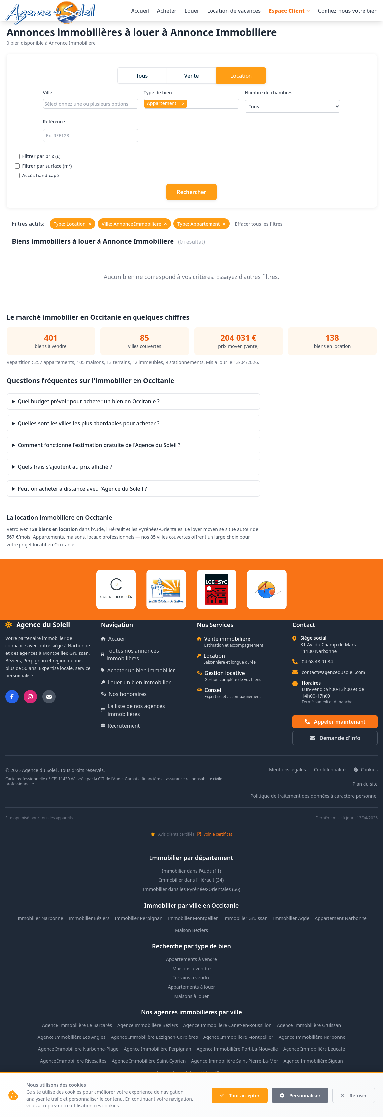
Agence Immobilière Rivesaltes (73, 1061)
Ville (90, 101)
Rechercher (191, 192)
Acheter (167, 10)
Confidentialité (330, 769)
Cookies (366, 769)
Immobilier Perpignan (138, 918)
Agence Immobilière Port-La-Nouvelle (237, 1049)
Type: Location (72, 224)
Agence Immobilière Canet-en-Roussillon (227, 1025)
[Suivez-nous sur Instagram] (30, 696)
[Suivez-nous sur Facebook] (12, 696)
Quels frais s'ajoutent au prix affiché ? (65, 466)
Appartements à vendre (191, 959)
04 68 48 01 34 (317, 661)
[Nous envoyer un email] (49, 696)
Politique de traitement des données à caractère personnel (314, 796)
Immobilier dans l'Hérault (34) (191, 880)
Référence (90, 130)
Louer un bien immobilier (136, 682)
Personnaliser (300, 1095)
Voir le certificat (214, 834)
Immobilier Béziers (89, 918)
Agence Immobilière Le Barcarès (77, 1025)
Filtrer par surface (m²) (43, 166)
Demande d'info (335, 738)
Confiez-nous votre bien (348, 10)
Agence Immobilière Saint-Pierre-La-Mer (234, 1061)
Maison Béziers (191, 930)
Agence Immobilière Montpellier (238, 1037)
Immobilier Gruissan (245, 918)
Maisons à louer (191, 996)
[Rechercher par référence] (90, 135)
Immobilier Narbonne (39, 918)
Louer (191, 10)
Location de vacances (234, 10)
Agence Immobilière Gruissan (309, 1025)
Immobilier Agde (291, 918)
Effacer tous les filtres (259, 224)
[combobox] (90, 104)
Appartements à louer (191, 987)
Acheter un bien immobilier (138, 670)
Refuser (354, 1095)
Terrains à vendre (192, 977)
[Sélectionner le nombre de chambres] (292, 106)
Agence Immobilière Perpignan (157, 1049)
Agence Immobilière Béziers (147, 1025)
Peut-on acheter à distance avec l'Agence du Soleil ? (82, 488)
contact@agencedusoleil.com (333, 672)
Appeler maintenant (335, 721)
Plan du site (365, 784)
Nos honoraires (124, 694)
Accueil (140, 10)
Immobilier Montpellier (193, 918)
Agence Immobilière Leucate (314, 1049)
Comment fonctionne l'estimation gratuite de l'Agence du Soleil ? (99, 445)
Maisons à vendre (191, 968)
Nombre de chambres (292, 101)
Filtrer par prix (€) (38, 156)
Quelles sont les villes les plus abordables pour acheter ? (88, 423)
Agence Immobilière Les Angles (72, 1037)
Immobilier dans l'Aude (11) (191, 871)
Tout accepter (240, 1095)
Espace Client (289, 10)
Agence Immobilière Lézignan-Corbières (154, 1037)
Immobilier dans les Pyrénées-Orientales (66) (191, 889)
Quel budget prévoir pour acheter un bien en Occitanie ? (88, 401)
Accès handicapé (37, 175)
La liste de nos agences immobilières (133, 710)
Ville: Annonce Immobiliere (134, 224)
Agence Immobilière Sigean (313, 1061)
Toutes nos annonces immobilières (130, 654)
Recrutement (120, 725)
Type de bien (191, 101)
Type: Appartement (201, 224)
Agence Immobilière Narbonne (312, 1037)
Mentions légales (287, 769)
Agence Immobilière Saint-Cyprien (149, 1061)
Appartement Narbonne (341, 918)
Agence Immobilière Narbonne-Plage (78, 1049)
